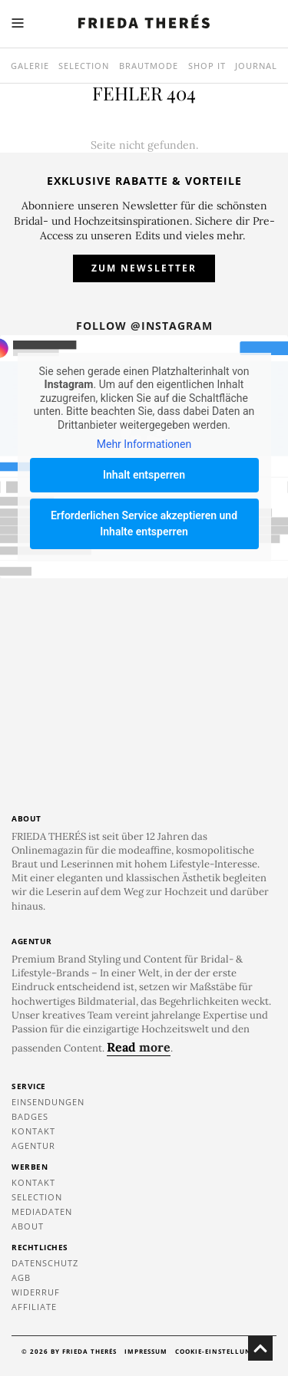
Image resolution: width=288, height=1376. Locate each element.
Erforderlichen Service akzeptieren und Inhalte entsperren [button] (144, 523)
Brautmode (148, 65)
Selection (83, 65)
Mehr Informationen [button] (144, 444)
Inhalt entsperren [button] (144, 475)
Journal (256, 65)
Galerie (30, 65)
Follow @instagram (144, 325)
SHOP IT (207, 65)
